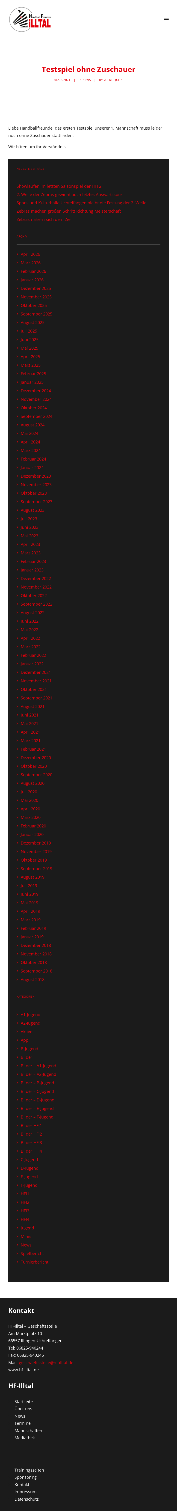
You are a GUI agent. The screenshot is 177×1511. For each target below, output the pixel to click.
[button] (166, 19)
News (87, 80)
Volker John (113, 80)
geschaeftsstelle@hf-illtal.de (46, 1362)
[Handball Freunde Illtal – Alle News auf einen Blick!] (30, 19)
